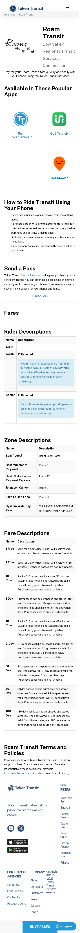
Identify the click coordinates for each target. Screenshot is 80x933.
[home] (26, 8)
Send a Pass (28, 275)
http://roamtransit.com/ (17, 773)
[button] (67, 8)
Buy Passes (40, 927)
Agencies (9, 14)
